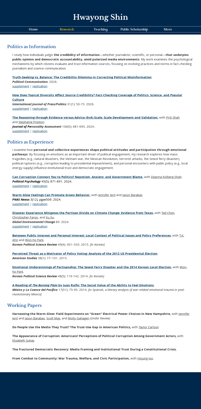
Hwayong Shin (100, 17)
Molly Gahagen (78, 318)
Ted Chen (167, 213)
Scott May (53, 318)
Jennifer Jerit (106, 195)
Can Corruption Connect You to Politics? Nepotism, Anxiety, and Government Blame (77, 177)
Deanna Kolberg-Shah (166, 177)
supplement (20, 86)
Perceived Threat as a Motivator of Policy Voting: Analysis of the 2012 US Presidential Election (84, 253)
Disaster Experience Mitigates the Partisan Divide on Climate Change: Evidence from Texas (82, 213)
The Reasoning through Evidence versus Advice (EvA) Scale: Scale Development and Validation (85, 117)
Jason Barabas (132, 195)
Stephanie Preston (31, 122)
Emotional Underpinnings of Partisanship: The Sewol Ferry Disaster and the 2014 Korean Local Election (91, 267)
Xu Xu (50, 217)
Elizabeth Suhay (23, 340)
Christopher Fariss (25, 217)
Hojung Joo (145, 358)
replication (39, 86)
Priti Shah (173, 117)
